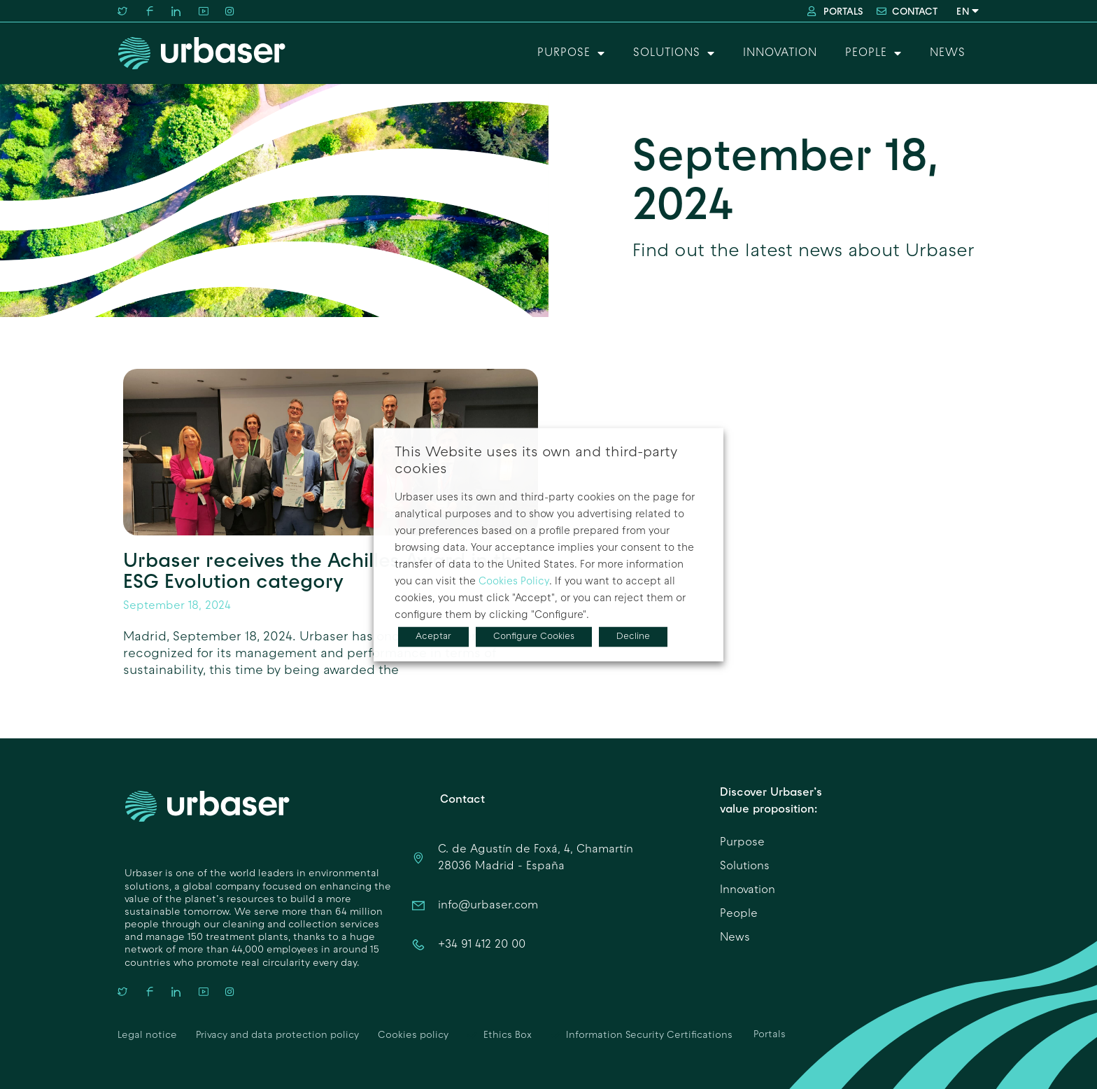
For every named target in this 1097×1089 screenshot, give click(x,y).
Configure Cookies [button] (533, 637)
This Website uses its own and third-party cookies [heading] (536, 461)
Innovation (780, 53)
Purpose (571, 53)
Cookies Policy (514, 581)
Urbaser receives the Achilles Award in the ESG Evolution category (324, 570)
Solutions (674, 53)
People (873, 53)
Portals (769, 1034)
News (947, 53)
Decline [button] (633, 637)
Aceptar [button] (433, 637)
